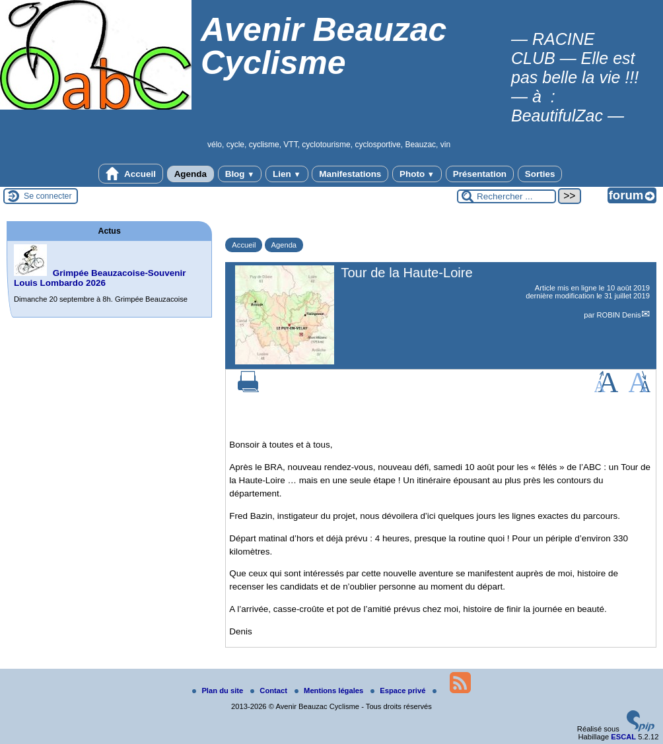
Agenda (190, 174)
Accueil (131, 173)
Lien (286, 174)
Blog (240, 174)
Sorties (540, 174)
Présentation (479, 174)
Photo (417, 174)
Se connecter (48, 196)
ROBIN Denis (618, 315)
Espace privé (398, 690)
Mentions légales (330, 690)
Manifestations (350, 174)
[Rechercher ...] (506, 196)
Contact (269, 690)
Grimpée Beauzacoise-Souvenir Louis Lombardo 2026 (100, 278)
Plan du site (218, 690)
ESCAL (623, 737)
